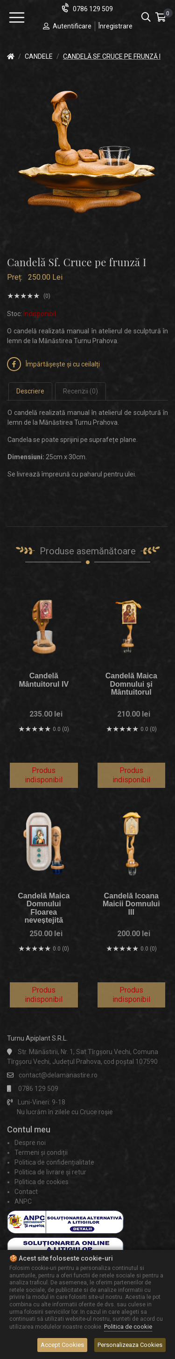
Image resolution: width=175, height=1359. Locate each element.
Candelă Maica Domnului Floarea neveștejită (44, 908)
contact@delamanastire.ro (58, 1075)
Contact (26, 1191)
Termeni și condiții (41, 1152)
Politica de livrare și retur (50, 1172)
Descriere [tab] (30, 391)
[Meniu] (17, 18)
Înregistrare (115, 26)
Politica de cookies (41, 1182)
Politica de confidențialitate (54, 1162)
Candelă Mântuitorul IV (44, 680)
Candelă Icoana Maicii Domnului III (131, 904)
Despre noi (30, 1142)
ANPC (23, 1201)
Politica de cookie (128, 1326)
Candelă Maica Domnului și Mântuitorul (131, 684)
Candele (39, 56)
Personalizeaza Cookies (130, 1344)
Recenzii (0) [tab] (80, 391)
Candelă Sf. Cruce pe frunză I (112, 56)
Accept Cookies (62, 1344)
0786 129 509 (93, 9)
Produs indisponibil (44, 775)
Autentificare (72, 26)
